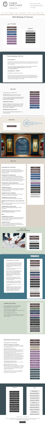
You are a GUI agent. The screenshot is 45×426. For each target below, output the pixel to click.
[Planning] (35, 342)
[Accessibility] (22, 422)
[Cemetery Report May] (35, 183)
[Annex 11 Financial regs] (35, 291)
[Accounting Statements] (34, 243)
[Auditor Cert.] (35, 403)
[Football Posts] (35, 179)
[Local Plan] (12, 34)
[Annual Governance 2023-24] (34, 246)
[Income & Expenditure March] (35, 188)
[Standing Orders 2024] (35, 194)
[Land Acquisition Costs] (35, 176)
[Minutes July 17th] (35, 293)
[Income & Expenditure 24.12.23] (30, 42)
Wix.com (28, 416)
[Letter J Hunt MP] (35, 347)
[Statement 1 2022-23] (35, 398)
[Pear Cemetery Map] (34, 101)
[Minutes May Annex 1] (35, 263)
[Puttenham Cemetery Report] (35, 315)
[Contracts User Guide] (35, 318)
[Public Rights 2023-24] (34, 241)
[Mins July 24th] (35, 296)
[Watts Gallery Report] (34, 105)
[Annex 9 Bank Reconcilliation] (35, 286)
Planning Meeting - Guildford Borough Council (15, 73)
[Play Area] (35, 313)
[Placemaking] (34, 108)
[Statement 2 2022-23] (35, 400)
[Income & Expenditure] (35, 372)
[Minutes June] (34, 239)
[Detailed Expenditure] (35, 322)
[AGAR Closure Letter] (35, 329)
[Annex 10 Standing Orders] (35, 289)
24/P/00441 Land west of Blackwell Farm (9, 175)
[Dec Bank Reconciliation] (30, 35)
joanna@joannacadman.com (13, 68)
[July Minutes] (35, 306)
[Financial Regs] (35, 192)
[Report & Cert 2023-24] (35, 410)
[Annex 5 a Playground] (35, 272)
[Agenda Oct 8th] (35, 304)
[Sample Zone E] (35, 363)
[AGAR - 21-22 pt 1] (14, 392)
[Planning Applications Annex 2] (35, 268)
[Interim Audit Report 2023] (35, 393)
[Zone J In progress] (35, 367)
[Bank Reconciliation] (35, 369)
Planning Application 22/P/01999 (14, 70)
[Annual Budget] (30, 33)
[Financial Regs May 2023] (14, 400)
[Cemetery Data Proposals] (34, 96)
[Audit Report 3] (35, 331)
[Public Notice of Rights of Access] (14, 409)
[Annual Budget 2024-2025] (30, 40)
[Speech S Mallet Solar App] (35, 349)
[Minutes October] (35, 345)
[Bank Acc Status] (14, 396)
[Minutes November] (12, 30)
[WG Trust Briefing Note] (12, 32)
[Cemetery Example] (35, 358)
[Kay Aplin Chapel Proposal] (12, 43)
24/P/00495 (8, 286)
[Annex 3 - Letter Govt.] (35, 270)
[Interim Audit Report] (35, 376)
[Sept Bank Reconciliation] (35, 320)
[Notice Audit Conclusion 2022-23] (35, 396)
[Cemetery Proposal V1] (34, 99)
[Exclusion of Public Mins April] (35, 174)
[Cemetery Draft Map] (35, 354)
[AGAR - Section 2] (14, 407)
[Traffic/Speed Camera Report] (35, 185)
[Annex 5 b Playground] (35, 275)
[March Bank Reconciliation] (35, 190)
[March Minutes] (35, 170)
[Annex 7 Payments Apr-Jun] (35, 279)
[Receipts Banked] (35, 374)
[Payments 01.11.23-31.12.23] (30, 38)
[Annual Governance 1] (35, 327)
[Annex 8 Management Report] (35, 284)
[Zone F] (35, 365)
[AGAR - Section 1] (14, 405)
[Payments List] (35, 324)
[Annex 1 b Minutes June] (35, 265)
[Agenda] (12, 27)
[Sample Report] (35, 360)
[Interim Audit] (30, 31)
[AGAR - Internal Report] (14, 402)
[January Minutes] (34, 94)
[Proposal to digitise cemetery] (12, 41)
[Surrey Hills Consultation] (35, 309)
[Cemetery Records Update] (35, 351)
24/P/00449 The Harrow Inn (6, 187)
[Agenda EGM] (12, 126)
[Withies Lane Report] (35, 311)
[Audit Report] (34, 248)
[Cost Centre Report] (14, 398)
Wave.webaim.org (12, 419)
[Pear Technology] (34, 103)
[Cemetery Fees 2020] (12, 39)
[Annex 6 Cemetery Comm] (35, 277)
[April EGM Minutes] (35, 172)
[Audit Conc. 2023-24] (35, 405)
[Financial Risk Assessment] (35, 196)
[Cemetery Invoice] (35, 356)
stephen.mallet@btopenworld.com (19, 67)
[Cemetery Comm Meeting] (12, 36)
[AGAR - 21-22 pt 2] (14, 394)
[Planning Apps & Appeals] (35, 181)
